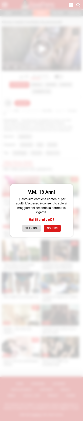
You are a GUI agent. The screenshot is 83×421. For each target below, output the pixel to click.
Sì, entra (32, 228)
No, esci (52, 228)
